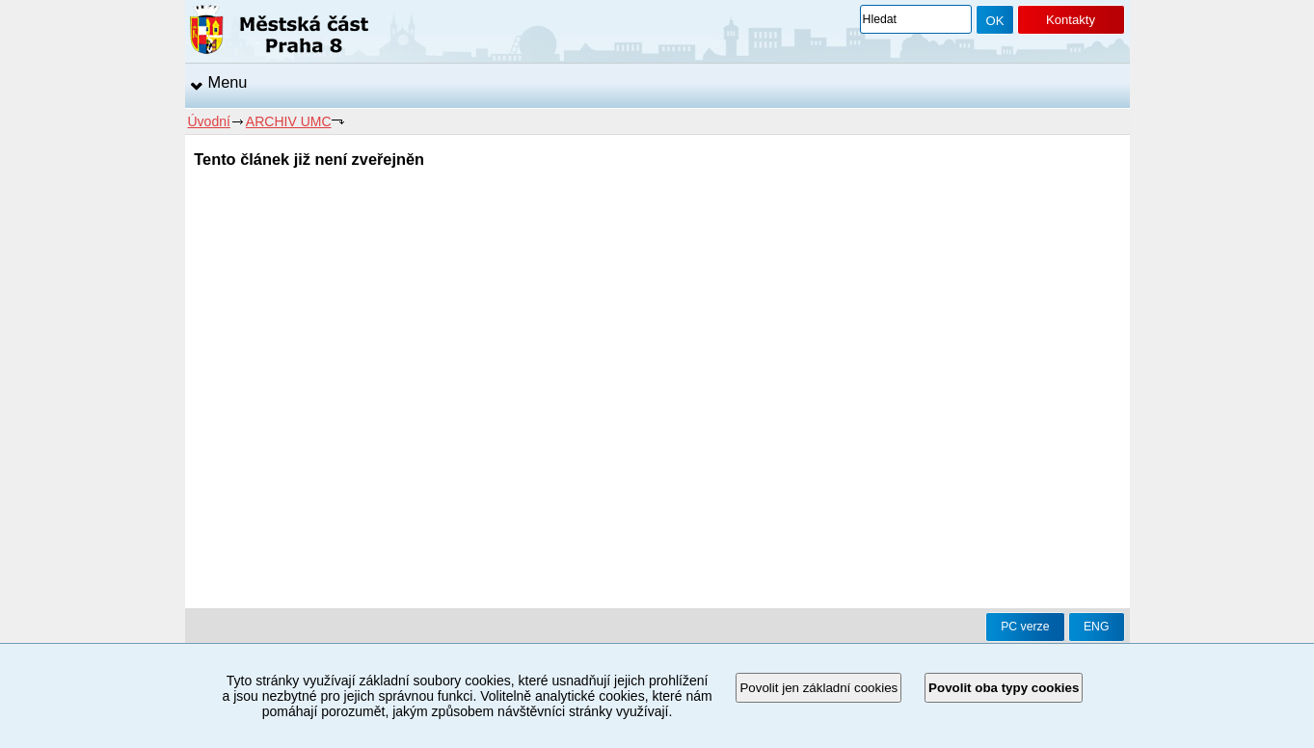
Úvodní (209, 121)
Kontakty (1070, 20)
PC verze (1025, 626)
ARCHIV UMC (289, 121)
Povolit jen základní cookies (818, 688)
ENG (1097, 626)
